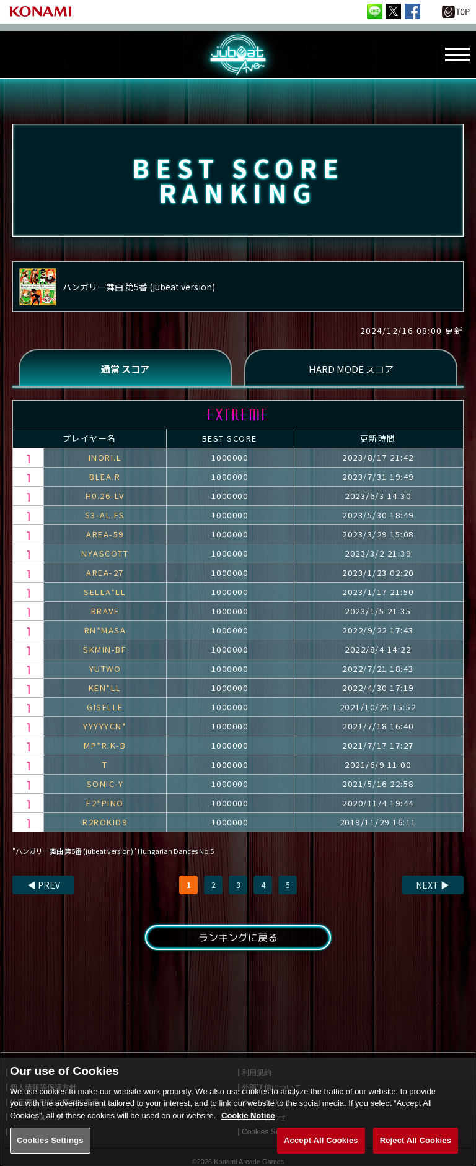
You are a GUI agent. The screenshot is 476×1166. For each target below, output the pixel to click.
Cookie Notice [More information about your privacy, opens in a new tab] (248, 1124)
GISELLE (105, 707)
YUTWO (105, 668)
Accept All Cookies (321, 1150)
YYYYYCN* (104, 726)
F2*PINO (105, 803)
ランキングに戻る (238, 937)
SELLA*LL (105, 592)
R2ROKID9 (104, 822)
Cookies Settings (50, 1150)
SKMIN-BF (104, 649)
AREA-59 (105, 534)
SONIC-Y (105, 784)
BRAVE (105, 611)
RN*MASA (105, 630)
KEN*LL (105, 688)
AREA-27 (105, 572)
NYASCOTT (104, 553)
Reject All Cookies (415, 1150)
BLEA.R (104, 476)
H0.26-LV (105, 496)
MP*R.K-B (105, 745)
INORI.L (105, 457)
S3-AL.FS (105, 515)
